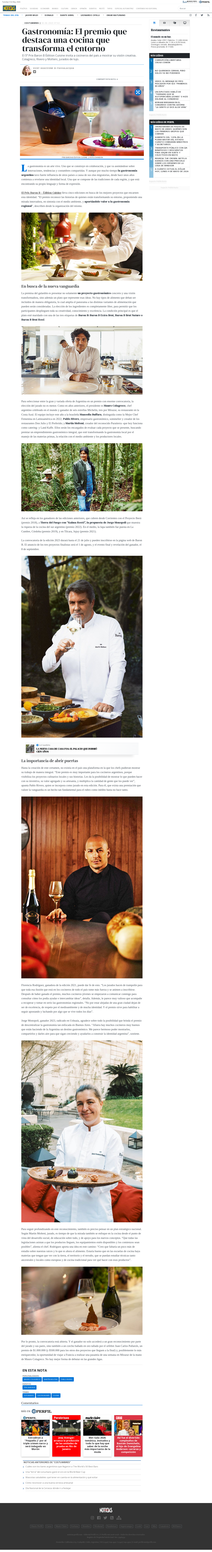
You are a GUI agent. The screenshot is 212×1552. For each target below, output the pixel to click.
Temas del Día (11, 15)
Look (138, 1526)
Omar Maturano (116, 15)
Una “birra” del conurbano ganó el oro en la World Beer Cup (55, 1471)
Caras (49, 1526)
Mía (154, 1526)
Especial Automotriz (141, 8)
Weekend (98, 1526)
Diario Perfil (36, 1526)
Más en (36, 1411)
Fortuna (74, 1526)
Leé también (44, 745)
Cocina (56, 1395)
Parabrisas (111, 1526)
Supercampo (126, 1526)
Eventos (105, 8)
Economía (49, 8)
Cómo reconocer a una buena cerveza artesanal (49, 1482)
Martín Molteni (50, 1379)
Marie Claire (61, 1526)
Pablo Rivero (66, 1379)
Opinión (94, 8)
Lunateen (164, 1526)
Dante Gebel (67, 15)
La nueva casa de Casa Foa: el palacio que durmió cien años (66, 750)
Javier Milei (32, 15)
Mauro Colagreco (32, 1379)
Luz (146, 1526)
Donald (49, 15)
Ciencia (83, 8)
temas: (25, 1392)
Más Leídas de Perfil (162, 122)
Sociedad (37, 8)
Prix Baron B (29, 1387)
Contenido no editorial (169, 8)
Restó (116, 8)
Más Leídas (157, 55)
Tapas (125, 8)
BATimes (177, 1526)
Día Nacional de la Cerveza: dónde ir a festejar (48, 1488)
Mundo (61, 8)
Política (24, 8)
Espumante (29, 1395)
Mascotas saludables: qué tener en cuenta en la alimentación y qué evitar (62, 1477)
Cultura (72, 8)
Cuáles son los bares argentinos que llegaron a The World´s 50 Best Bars (62, 1466)
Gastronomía (43, 1395)
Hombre (86, 1526)
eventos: (26, 1384)
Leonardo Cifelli (91, 15)
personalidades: (30, 1376)
